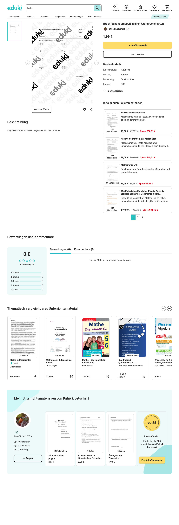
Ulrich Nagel (15, 367)
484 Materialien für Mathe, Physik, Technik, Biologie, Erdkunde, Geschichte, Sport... (143, 192)
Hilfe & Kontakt (94, 16)
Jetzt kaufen (137, 54)
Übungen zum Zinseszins (116, 456)
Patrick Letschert (116, 29)
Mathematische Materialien (130, 365)
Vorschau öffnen (41, 109)
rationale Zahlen (56, 455)
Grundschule (15, 16)
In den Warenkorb (138, 45)
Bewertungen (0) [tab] (60, 249)
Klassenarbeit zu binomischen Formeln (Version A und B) (89, 456)
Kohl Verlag (87, 365)
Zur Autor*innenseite (151, 460)
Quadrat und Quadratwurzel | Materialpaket (126, 361)
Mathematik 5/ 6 (129, 165)
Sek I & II (31, 16)
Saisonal (46, 16)
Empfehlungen (76, 16)
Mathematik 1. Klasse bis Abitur (58, 361)
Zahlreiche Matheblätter (133, 112)
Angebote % (60, 16)
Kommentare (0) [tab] (84, 249)
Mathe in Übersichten (20, 360)
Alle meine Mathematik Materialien (138, 138)
